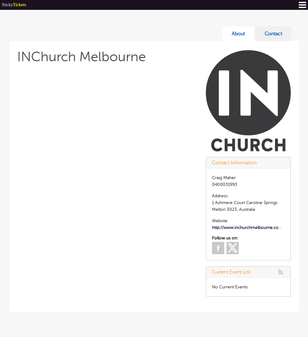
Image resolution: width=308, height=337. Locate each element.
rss (280, 272)
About (238, 34)
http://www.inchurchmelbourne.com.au (250, 227)
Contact (273, 34)
